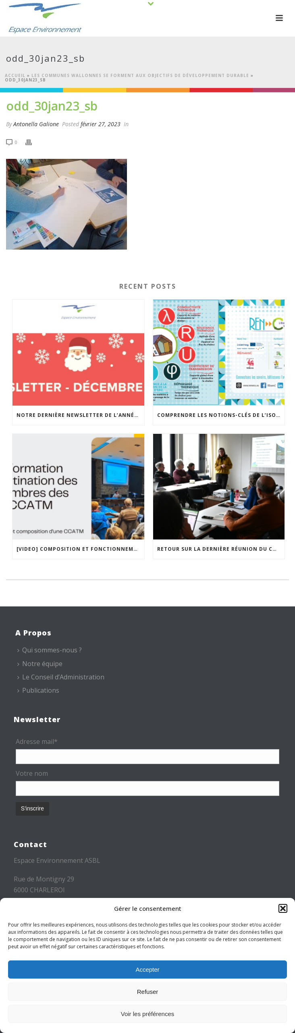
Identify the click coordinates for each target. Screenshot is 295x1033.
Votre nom (32, 773)
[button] (283, 908)
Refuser (147, 991)
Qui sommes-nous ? (49, 650)
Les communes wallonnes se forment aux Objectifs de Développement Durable (140, 75)
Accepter (147, 969)
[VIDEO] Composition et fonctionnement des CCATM (80, 549)
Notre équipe (39, 663)
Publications (38, 690)
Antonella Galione (36, 124)
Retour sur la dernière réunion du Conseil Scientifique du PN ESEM (221, 549)
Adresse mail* (37, 741)
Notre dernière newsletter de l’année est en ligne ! (80, 415)
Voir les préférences (148, 1013)
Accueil (15, 75)
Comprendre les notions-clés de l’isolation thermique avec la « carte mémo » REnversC (221, 415)
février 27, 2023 (100, 124)
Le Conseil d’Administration (60, 677)
